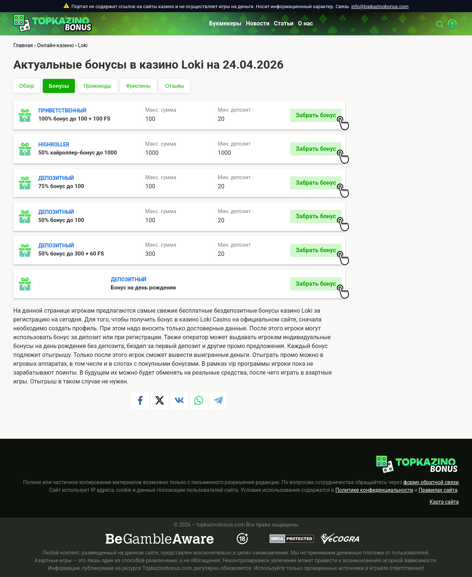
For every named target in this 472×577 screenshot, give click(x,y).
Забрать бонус (318, 117)
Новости (258, 23)
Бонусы (59, 86)
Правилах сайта (438, 490)
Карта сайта (444, 502)
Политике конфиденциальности (374, 490)
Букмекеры (225, 23)
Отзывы (174, 86)
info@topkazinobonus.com (380, 6)
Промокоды (97, 86)
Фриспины (138, 86)
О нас (305, 23)
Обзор (26, 86)
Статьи (284, 23)
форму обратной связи (431, 482)
